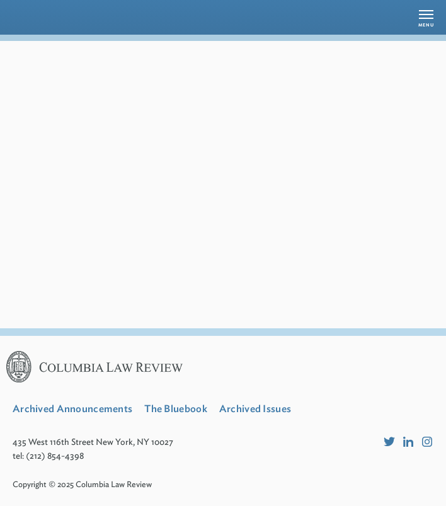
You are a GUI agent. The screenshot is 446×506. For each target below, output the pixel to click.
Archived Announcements (72, 409)
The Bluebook (175, 409)
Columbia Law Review (114, 484)
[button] (426, 17)
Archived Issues (255, 409)
